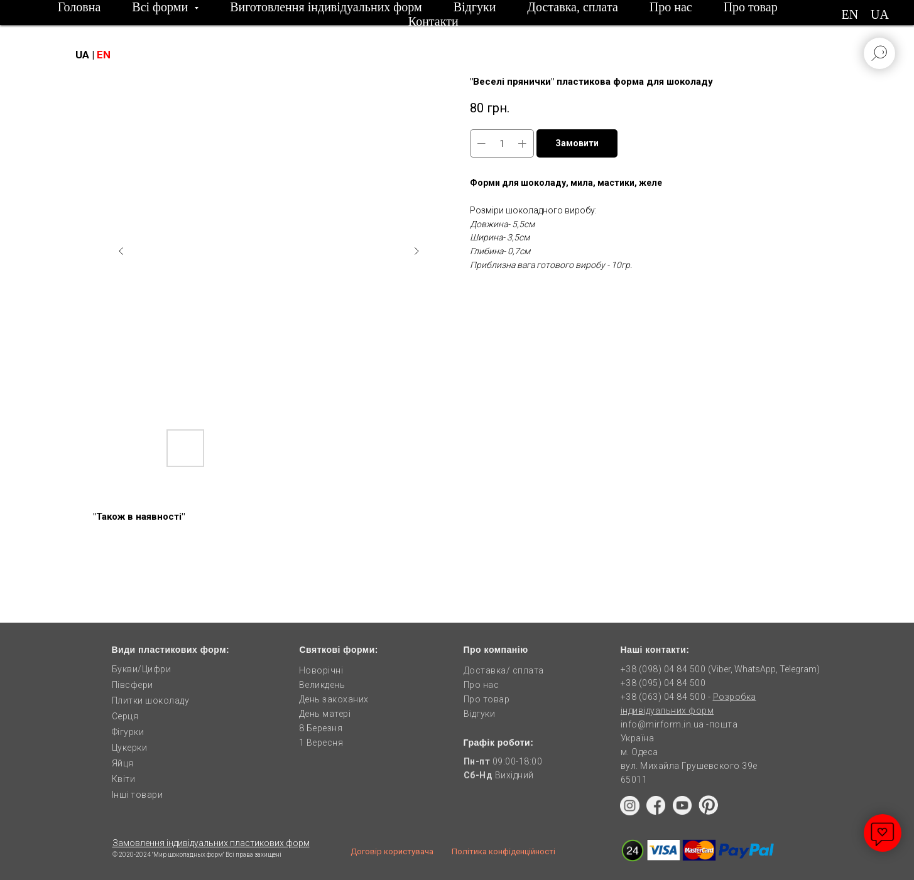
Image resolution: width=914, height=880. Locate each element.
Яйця (123, 763)
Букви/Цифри (141, 669)
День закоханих (334, 699)
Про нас (671, 7)
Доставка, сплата (572, 7)
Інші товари (137, 795)
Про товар (751, 7)
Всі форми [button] (161, 7)
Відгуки (475, 7)
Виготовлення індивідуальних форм (326, 7)
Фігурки (128, 732)
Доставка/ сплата (504, 670)
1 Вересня (321, 743)
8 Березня (321, 728)
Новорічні (321, 670)
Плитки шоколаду (151, 700)
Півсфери (132, 685)
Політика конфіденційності (503, 851)
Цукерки (130, 748)
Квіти (124, 779)
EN (849, 14)
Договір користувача (392, 851)
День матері (325, 714)
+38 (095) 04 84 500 (663, 683)
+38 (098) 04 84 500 (663, 669)
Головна (79, 7)
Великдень (322, 685)
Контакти (433, 21)
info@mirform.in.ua (662, 724)
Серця (125, 716)
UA (880, 14)
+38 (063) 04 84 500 (664, 697)
